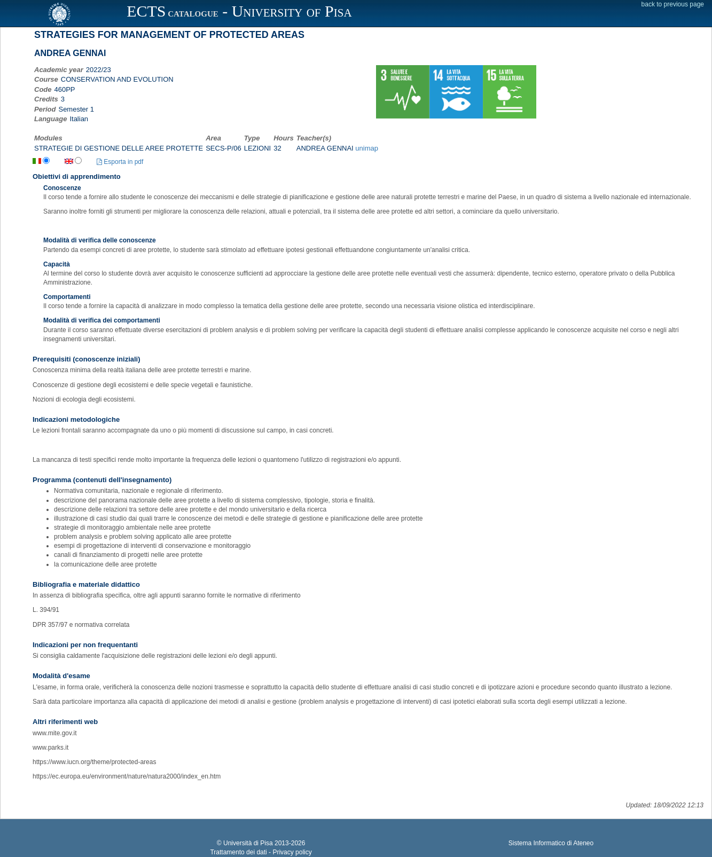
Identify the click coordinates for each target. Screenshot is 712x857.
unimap (366, 148)
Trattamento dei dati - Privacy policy (260, 852)
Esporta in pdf (120, 162)
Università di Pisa (248, 843)
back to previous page (672, 4)
